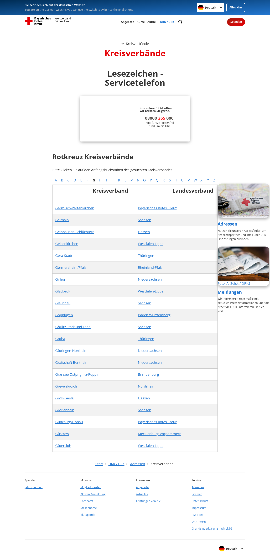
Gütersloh (63, 445)
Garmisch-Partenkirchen (74, 208)
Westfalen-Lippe (150, 243)
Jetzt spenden (34, 487)
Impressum (199, 508)
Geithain (62, 220)
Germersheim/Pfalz (70, 267)
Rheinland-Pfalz (150, 267)
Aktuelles (142, 494)
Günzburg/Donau (69, 422)
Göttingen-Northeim (71, 350)
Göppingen (64, 315)
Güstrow (62, 433)
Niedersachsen (150, 279)
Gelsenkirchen (66, 243)
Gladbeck (62, 291)
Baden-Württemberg (154, 315)
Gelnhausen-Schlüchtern (74, 231)
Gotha (60, 338)
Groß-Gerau (64, 398)
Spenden (236, 22)
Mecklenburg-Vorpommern (159, 433)
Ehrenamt (86, 501)
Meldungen (230, 292)
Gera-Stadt (63, 255)
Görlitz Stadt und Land (73, 327)
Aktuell (152, 22)
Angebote (127, 22)
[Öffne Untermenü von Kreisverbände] (135, 33)
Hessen (144, 231)
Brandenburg (148, 374)
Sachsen (144, 220)
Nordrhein (146, 386)
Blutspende (87, 515)
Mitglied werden (90, 487)
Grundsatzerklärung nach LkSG (212, 528)
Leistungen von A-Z (148, 501)
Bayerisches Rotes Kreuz (157, 208)
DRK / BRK (167, 22)
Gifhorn (61, 279)
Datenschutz (200, 501)
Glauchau (62, 303)
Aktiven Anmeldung (93, 494)
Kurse (141, 22)
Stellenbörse (88, 508)
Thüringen (146, 255)
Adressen (227, 224)
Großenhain (64, 410)
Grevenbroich (66, 386)
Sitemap (197, 494)
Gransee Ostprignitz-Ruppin (77, 374)
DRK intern (199, 522)
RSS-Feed (198, 515)
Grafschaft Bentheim (72, 362)
